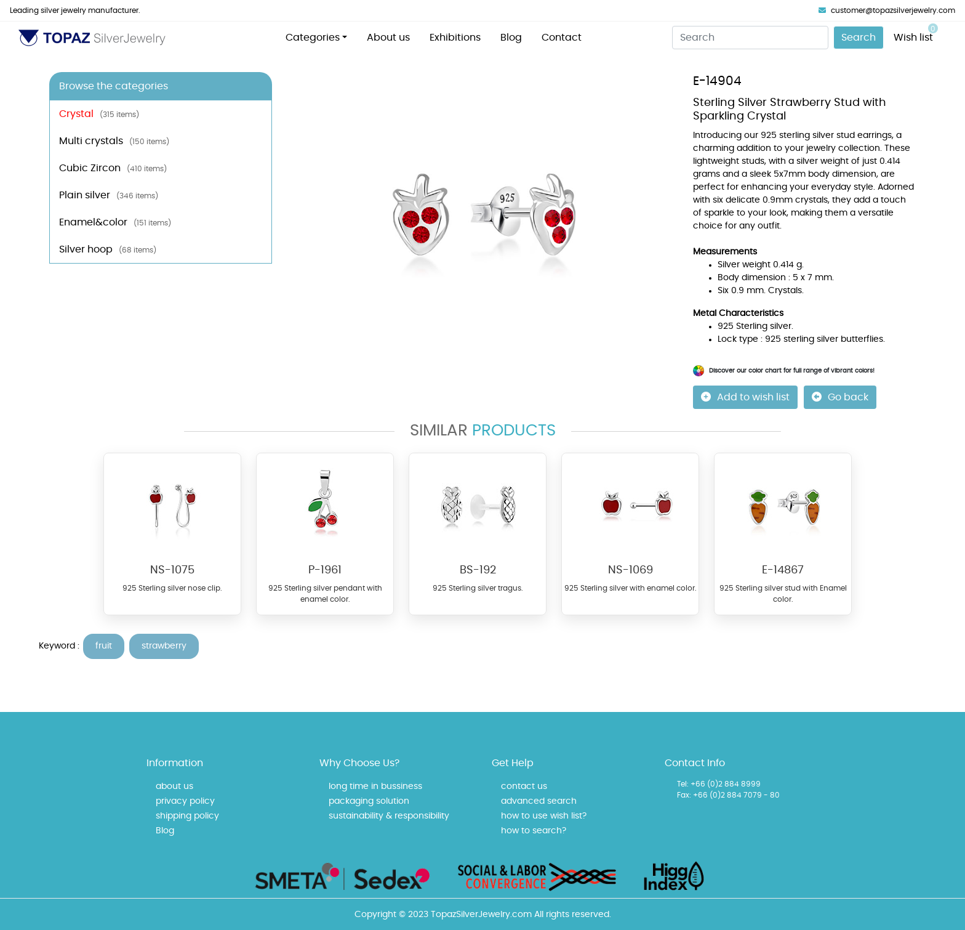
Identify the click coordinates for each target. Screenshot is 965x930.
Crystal (99, 114)
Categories (313, 37)
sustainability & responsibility (389, 816)
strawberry (164, 646)
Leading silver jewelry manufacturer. (75, 10)
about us (174, 786)
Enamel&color (115, 222)
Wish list (916, 32)
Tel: (683, 784)
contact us (524, 786)
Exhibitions (455, 37)
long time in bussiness (375, 786)
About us (388, 37)
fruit (103, 646)
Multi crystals (114, 141)
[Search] (750, 37)
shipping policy (187, 816)
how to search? (533, 831)
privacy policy (185, 801)
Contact (562, 37)
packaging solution (369, 801)
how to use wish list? (544, 816)
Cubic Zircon (113, 168)
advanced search (539, 801)
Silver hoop (107, 249)
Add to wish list (745, 397)
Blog (511, 37)
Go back (840, 397)
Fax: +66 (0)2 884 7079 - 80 (728, 795)
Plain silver (108, 195)
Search (858, 37)
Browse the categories (113, 86)
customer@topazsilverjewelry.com (887, 10)
